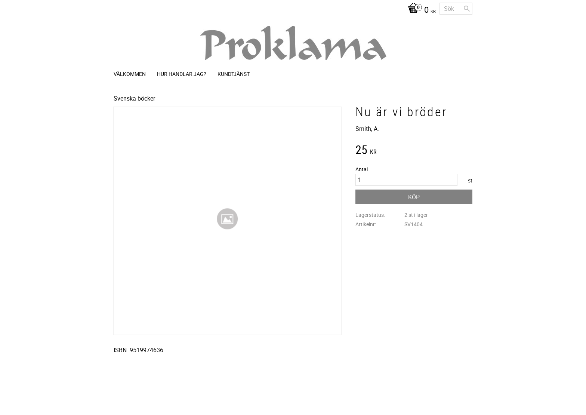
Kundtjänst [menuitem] (234, 73)
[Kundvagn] (420, 10)
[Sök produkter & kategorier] (456, 9)
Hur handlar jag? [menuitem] (181, 73)
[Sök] (466, 8)
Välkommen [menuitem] (130, 73)
